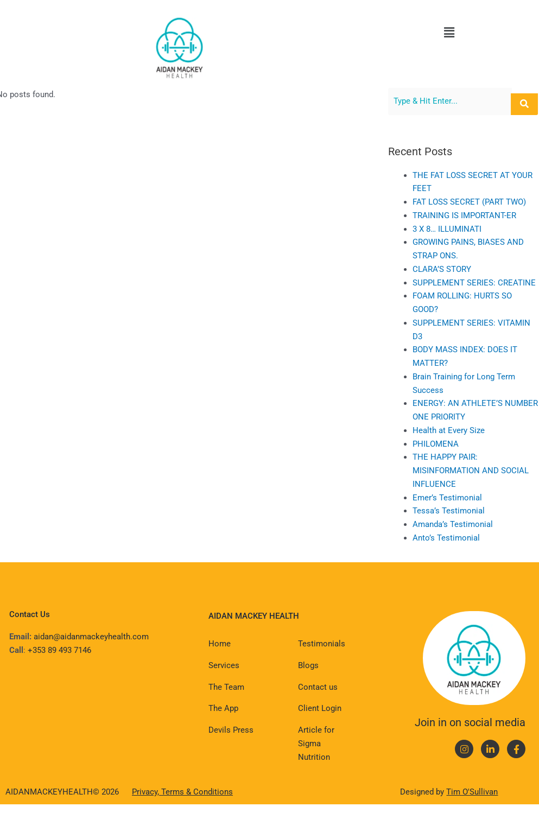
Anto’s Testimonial (456, 538)
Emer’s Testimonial (457, 498)
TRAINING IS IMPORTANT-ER (475, 215)
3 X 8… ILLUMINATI (457, 229)
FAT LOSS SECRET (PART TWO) (479, 202)
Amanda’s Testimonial (463, 524)
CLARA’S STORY (452, 269)
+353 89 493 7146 (59, 650)
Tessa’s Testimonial (459, 511)
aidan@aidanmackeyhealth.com (91, 636)
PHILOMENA (446, 444)
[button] (449, 32)
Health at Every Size (459, 430)
